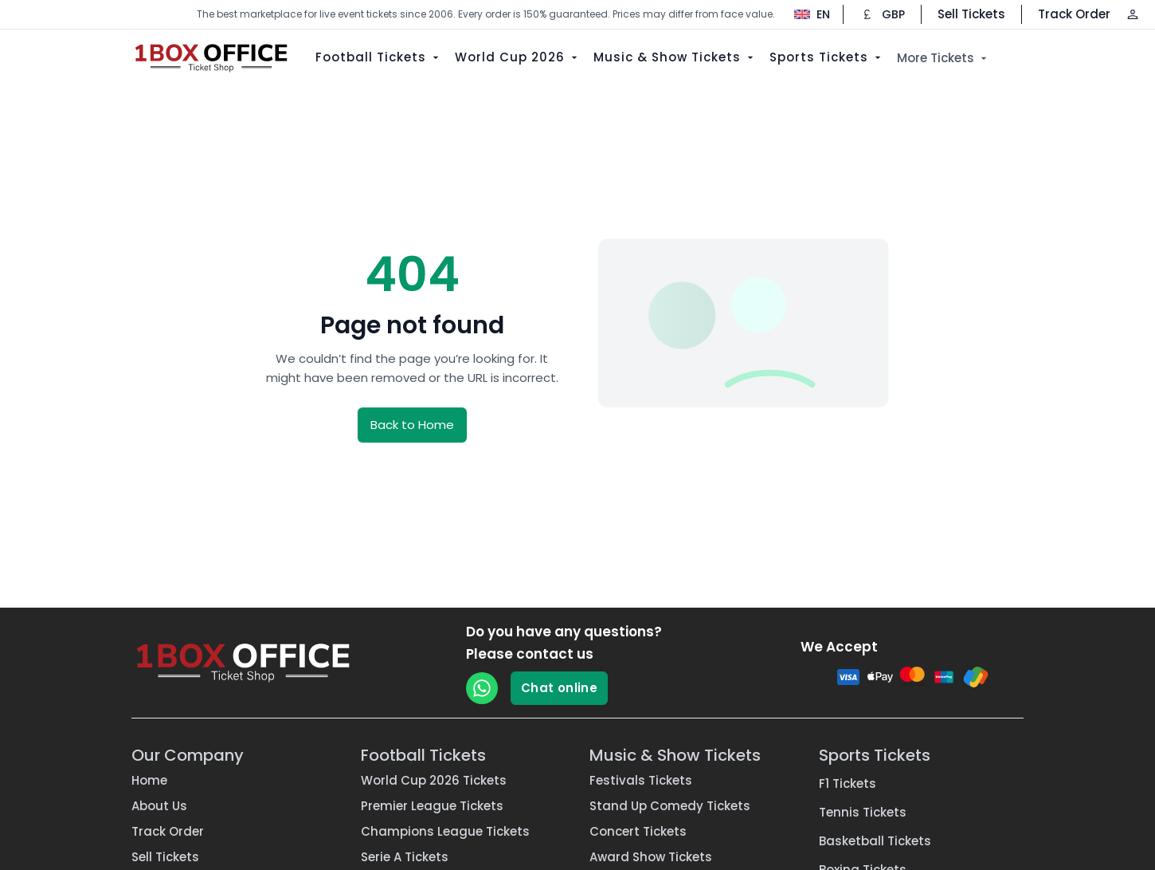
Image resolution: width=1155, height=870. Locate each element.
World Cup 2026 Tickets (434, 780)
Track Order (1074, 14)
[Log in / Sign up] (1132, 14)
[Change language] (804, 14)
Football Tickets (378, 57)
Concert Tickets (638, 831)
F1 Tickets (847, 783)
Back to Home (412, 424)
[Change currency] (882, 14)
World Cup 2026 (518, 57)
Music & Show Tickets (675, 57)
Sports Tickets (826, 57)
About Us (159, 805)
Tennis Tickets (862, 812)
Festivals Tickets (640, 780)
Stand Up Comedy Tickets (669, 805)
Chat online (559, 687)
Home (149, 780)
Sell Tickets (971, 14)
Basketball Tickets (875, 841)
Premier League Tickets (432, 805)
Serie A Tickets (404, 856)
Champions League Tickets (445, 831)
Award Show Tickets (650, 856)
